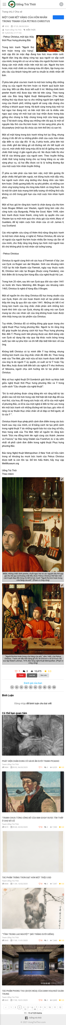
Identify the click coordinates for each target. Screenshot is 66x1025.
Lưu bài (32, 675)
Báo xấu (44, 675)
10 (50, 1007)
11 (55, 1007)
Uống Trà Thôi (26, 4)
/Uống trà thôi (33, 1018)
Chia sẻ (18, 11)
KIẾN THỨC (31, 30)
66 (35, 1009)
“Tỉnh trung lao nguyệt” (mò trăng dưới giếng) (28, 934)
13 (25, 1009)
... (30, 1009)
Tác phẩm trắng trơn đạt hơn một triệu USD (26, 877)
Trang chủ (7, 11)
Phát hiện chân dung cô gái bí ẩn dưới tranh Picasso (30, 761)
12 (60, 1007)
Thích (21, 675)
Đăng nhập (20, 703)
